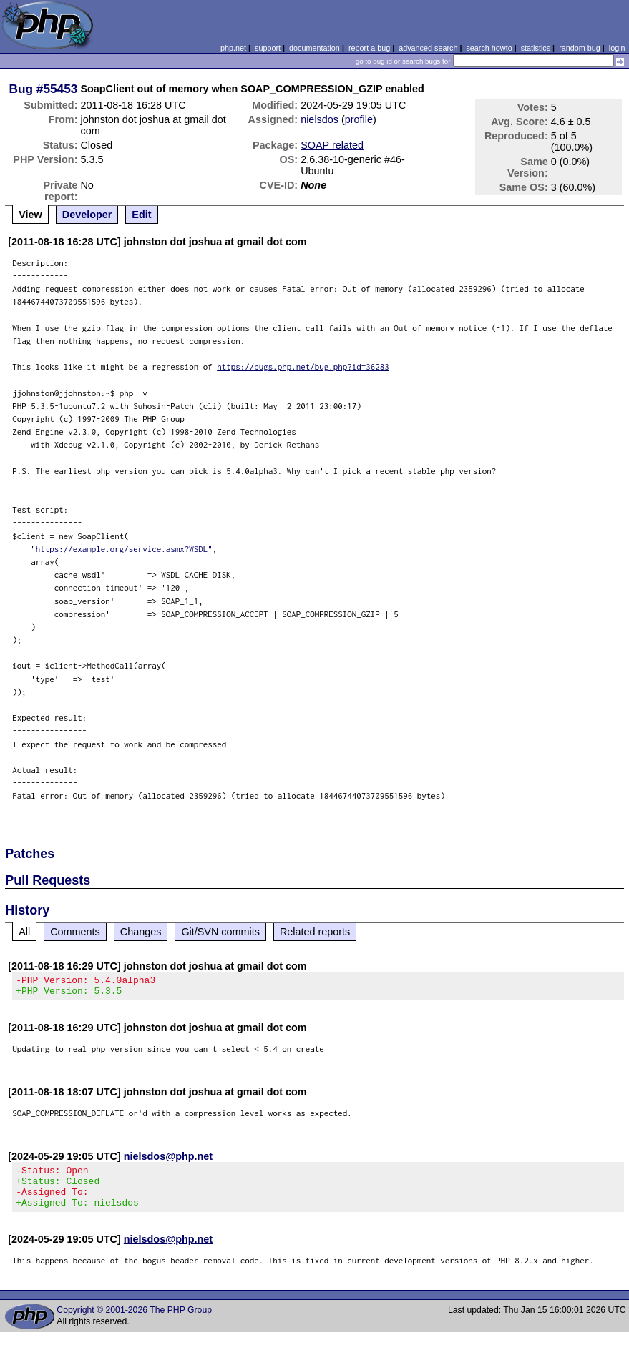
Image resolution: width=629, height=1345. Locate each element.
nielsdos (319, 119)
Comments (75, 931)
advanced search (428, 48)
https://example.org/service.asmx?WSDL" (124, 548)
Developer (87, 214)
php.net (233, 48)
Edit (141, 214)
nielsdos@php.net (168, 1160)
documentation (314, 48)
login (617, 48)
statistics (535, 48)
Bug (21, 89)
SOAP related (332, 145)
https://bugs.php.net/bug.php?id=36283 (303, 366)
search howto (489, 48)
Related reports (315, 931)
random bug (579, 48)
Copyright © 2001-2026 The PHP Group (134, 1323)
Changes (141, 931)
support (268, 48)
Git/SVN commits (220, 931)
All (24, 931)
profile (359, 119)
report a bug (369, 48)
